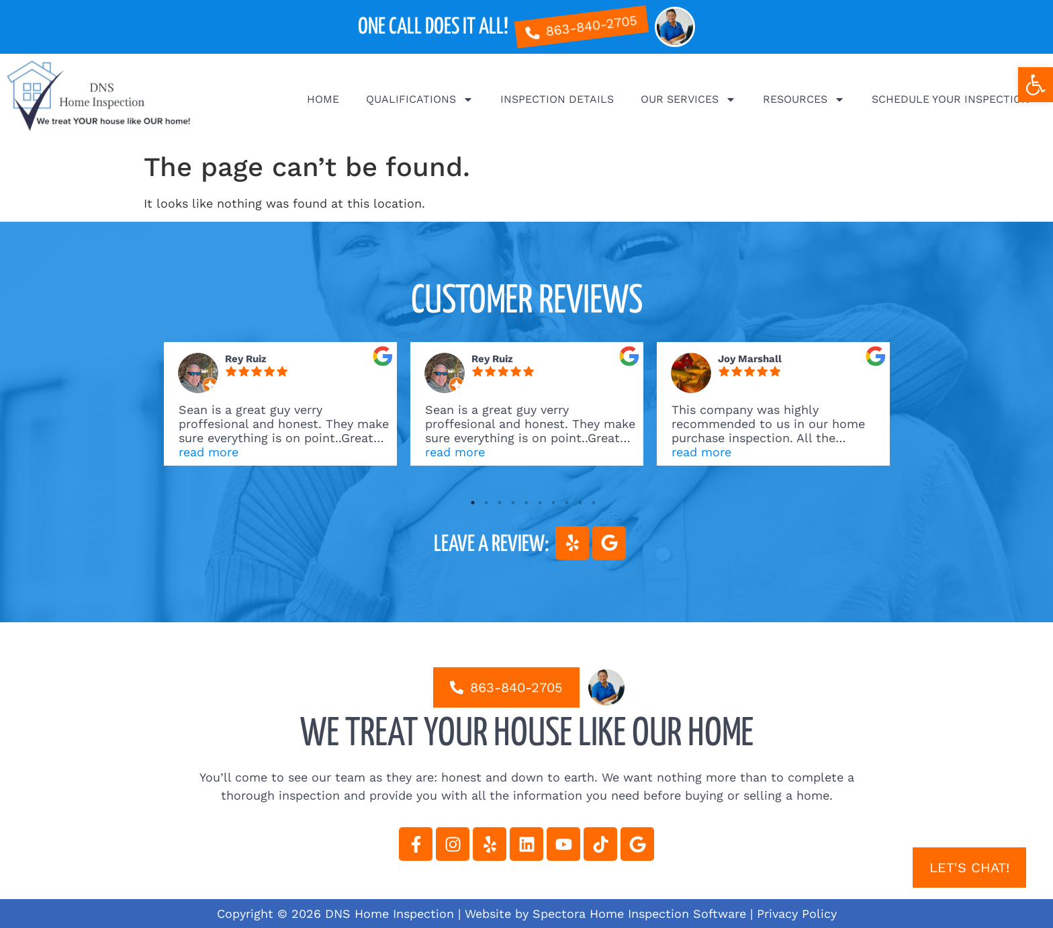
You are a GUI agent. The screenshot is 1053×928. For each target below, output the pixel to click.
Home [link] (323, 99)
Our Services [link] (688, 99)
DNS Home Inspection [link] (389, 913)
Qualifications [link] (419, 99)
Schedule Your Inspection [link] (950, 99)
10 (593, 502)
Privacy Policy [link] (797, 913)
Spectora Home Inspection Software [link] (639, 913)
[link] (1035, 84)
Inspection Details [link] (557, 99)
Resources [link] (804, 99)
